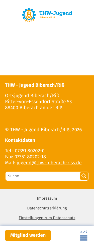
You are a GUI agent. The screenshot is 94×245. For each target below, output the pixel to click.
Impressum (47, 198)
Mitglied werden (28, 235)
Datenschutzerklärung (47, 208)
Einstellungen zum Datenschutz (47, 218)
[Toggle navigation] (83, 235)
